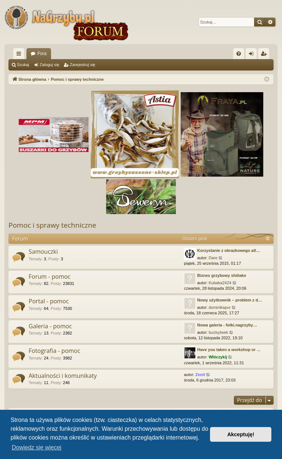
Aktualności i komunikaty (63, 376)
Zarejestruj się (82, 64)
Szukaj (23, 64)
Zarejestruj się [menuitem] (265, 55)
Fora (42, 53)
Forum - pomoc (49, 276)
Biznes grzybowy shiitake (221, 275)
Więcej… (20, 55)
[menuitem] (238, 53)
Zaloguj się (49, 64)
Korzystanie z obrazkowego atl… (228, 250)
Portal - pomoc (49, 301)
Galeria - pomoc (50, 326)
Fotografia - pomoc (54, 351)
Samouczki (43, 251)
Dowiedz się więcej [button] (36, 447)
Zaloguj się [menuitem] (253, 55)
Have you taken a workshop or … (229, 349)
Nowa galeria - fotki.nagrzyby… (227, 325)
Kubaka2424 (220, 283)
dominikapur (220, 307)
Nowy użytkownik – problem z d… (229, 300)
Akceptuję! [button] (240, 434)
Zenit (200, 374)
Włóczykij (218, 357)
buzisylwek (218, 332)
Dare (213, 258)
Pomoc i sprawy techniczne (52, 225)
